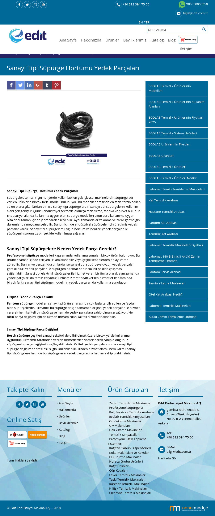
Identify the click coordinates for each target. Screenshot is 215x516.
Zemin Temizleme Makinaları (130, 403)
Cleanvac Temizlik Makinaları (130, 493)
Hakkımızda (91, 40)
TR (147, 22)
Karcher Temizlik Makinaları (129, 484)
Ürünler (112, 40)
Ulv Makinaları (119, 425)
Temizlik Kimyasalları (124, 434)
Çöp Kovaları (118, 470)
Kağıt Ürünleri (119, 466)
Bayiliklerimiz (134, 40)
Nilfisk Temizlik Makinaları (128, 488)
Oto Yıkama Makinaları (125, 421)
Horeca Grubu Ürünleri (126, 461)
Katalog (157, 40)
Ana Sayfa (68, 40)
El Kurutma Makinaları (125, 457)
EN (141, 22)
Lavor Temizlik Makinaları (127, 475)
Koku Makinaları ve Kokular (129, 452)
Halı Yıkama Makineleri (126, 430)
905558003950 (193, 4)
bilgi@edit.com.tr (191, 13)
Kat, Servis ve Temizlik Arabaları (132, 412)
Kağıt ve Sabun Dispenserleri (130, 448)
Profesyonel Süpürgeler (126, 407)
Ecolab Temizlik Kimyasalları (129, 416)
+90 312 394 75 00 (132, 4)
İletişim (186, 48)
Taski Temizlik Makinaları (127, 479)
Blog (172, 40)
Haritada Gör (167, 458)
